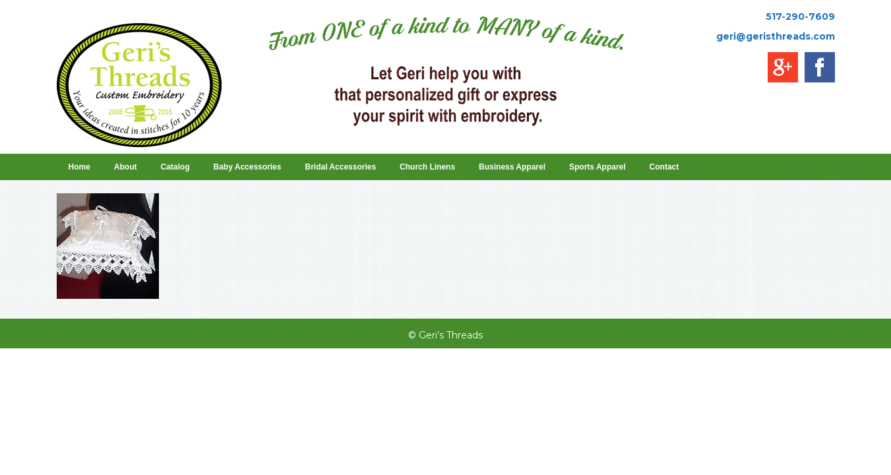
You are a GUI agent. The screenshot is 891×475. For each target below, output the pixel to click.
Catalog (175, 167)
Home (79, 167)
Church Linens (427, 167)
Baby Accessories (248, 167)
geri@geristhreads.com (775, 36)
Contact (664, 167)
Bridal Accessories (340, 167)
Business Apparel (512, 167)
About (125, 167)
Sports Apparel (597, 167)
